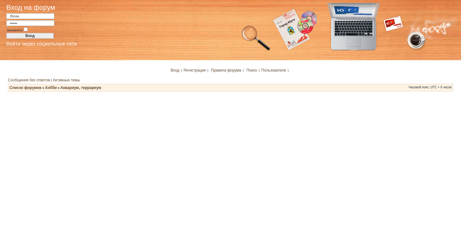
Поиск (251, 70)
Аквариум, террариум (80, 88)
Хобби (51, 88)
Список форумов (25, 88)
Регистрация (194, 70)
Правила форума (226, 70)
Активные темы (66, 80)
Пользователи (273, 70)
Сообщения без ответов (29, 80)
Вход (175, 70)
